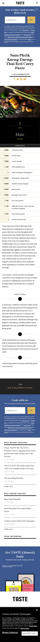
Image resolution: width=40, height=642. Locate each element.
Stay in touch (7, 565)
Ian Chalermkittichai (21, 74)
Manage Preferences (10, 632)
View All (8, 486)
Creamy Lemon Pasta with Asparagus (19, 520)
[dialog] (20, 624)
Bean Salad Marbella (12, 499)
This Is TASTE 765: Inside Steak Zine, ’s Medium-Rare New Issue (19, 467)
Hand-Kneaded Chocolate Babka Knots (17, 509)
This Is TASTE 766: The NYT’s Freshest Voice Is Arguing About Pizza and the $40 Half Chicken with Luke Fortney (20, 452)
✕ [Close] (37, 610)
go (31, 20)
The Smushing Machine (13, 478)
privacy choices (24, 628)
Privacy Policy (33, 626)
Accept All (29, 633)
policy (29, 39)
